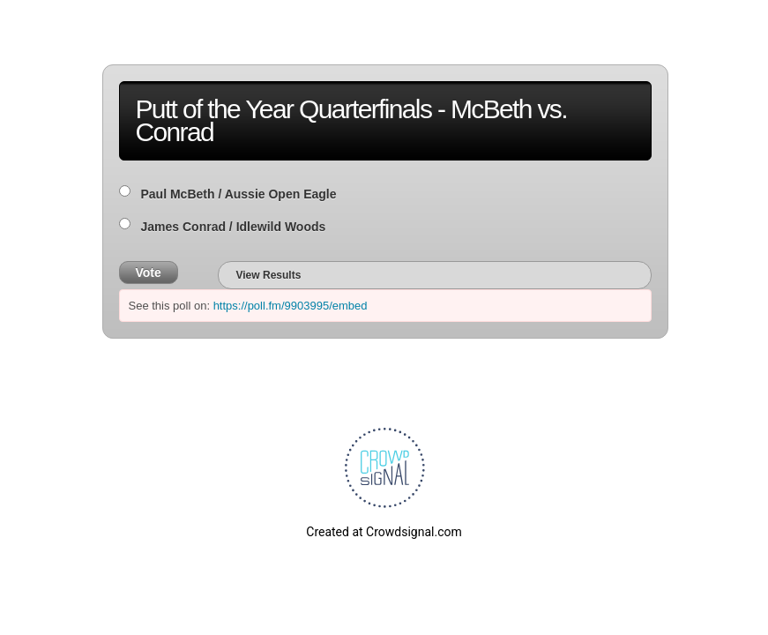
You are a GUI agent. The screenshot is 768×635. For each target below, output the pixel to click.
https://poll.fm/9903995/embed (290, 305)
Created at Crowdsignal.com (383, 532)
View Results (269, 275)
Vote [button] (148, 272)
